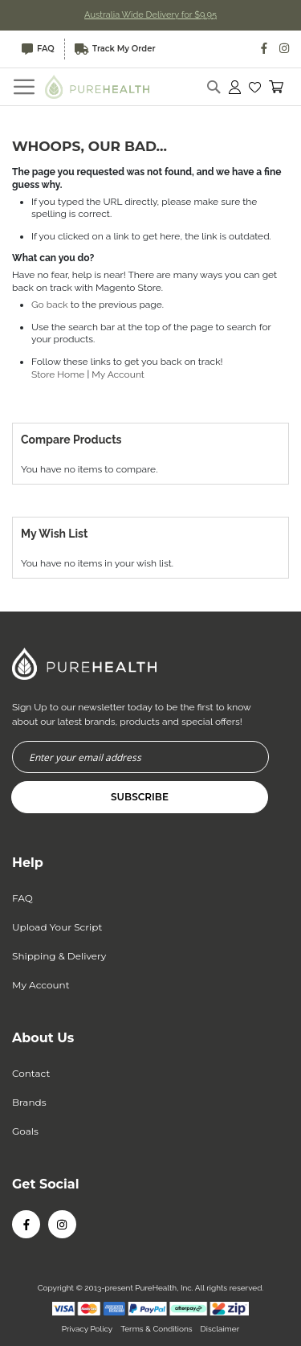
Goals (25, 1131)
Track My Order (115, 49)
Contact (31, 1073)
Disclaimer (220, 1328)
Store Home (57, 374)
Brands (29, 1102)
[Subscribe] (139, 797)
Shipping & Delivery (59, 956)
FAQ (38, 49)
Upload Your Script (57, 927)
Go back (49, 304)
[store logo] (97, 86)
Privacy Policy (87, 1328)
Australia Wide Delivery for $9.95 (150, 15)
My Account (118, 374)
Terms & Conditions (156, 1328)
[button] (255, 86)
